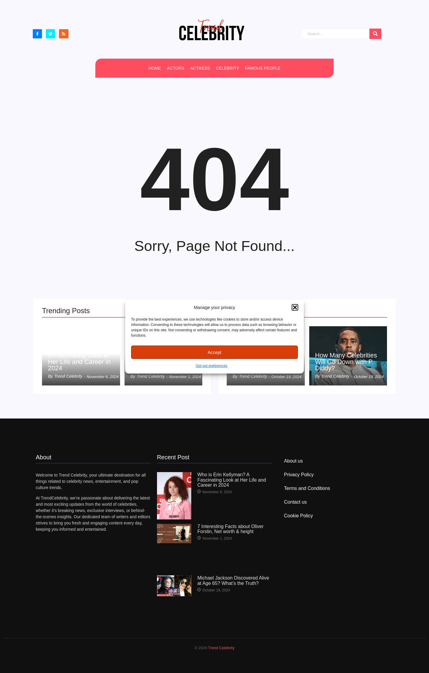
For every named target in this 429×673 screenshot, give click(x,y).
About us (293, 460)
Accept (214, 352)
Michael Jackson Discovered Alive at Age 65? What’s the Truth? (233, 580)
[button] (295, 307)
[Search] (335, 34)
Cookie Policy (298, 515)
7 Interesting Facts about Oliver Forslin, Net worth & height (230, 529)
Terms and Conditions (307, 488)
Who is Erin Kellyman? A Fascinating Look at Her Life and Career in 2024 (81, 358)
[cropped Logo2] (211, 30)
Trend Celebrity (221, 648)
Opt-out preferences (212, 366)
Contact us (295, 502)
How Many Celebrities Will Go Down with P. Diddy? (347, 361)
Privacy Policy (299, 474)
